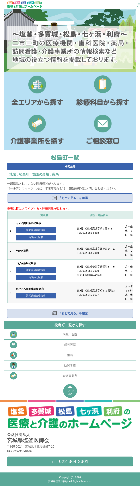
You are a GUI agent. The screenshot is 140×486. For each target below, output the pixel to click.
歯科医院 (43, 344)
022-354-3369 (91, 252)
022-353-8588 (91, 232)
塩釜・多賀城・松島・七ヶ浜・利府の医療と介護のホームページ (25, 4)
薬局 (41, 355)
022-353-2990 (91, 270)
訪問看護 (43, 365)
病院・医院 (43, 334)
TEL (70, 461)
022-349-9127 (91, 294)
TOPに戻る (70, 392)
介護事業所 (43, 376)
